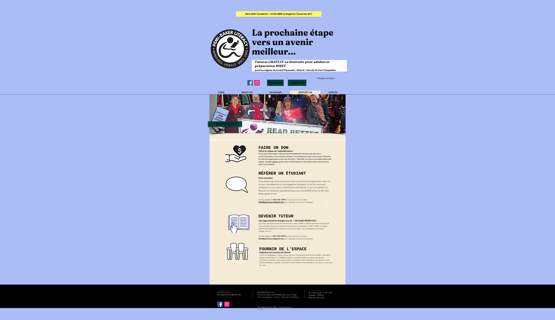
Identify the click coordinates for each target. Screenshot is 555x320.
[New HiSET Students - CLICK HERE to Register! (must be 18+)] (278, 14)
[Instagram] (257, 82)
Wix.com (260, 309)
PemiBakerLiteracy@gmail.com (271, 239)
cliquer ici (276, 162)
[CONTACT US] (297, 83)
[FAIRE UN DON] (275, 83)
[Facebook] (250, 82)
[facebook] (325, 205)
